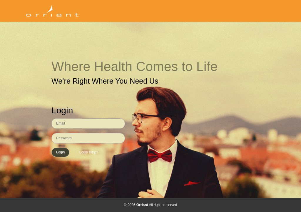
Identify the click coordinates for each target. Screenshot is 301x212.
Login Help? (88, 152)
